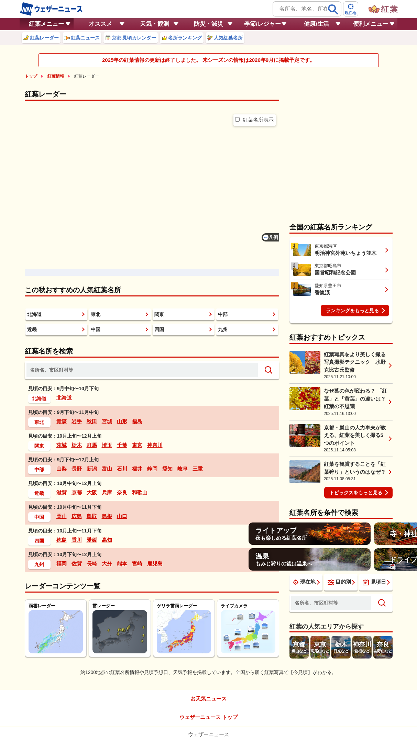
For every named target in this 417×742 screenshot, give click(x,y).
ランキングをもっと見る (352, 310)
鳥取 (92, 516)
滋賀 (61, 492)
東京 (137, 445)
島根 (107, 516)
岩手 (77, 421)
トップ (31, 76)
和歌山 (139, 492)
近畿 (32, 329)
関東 (159, 314)
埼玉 (107, 445)
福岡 (61, 563)
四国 (159, 329)
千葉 (122, 445)
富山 (107, 469)
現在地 (304, 582)
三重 (198, 469)
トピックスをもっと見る (355, 492)
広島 (77, 516)
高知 (107, 540)
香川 (77, 540)
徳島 (61, 540)
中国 (95, 329)
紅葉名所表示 (254, 120)
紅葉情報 (55, 76)
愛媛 (92, 540)
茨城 (61, 445)
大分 (107, 563)
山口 (122, 516)
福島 (137, 421)
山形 (122, 421)
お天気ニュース (208, 698)
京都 (77, 492)
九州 (223, 329)
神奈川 (155, 445)
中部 (223, 314)
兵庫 (107, 492)
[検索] (333, 9)
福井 (137, 469)
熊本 (122, 563)
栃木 (77, 445)
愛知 (167, 469)
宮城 (107, 421)
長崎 (92, 563)
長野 (77, 469)
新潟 (92, 469)
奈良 (122, 492)
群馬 (92, 445)
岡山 (61, 516)
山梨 (61, 469)
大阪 (92, 492)
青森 (61, 421)
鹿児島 (155, 563)
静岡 (152, 469)
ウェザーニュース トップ (208, 717)
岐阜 (182, 469)
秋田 (92, 421)
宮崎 (137, 563)
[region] (152, 193)
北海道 (34, 314)
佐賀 (77, 563)
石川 (122, 469)
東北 (95, 314)
